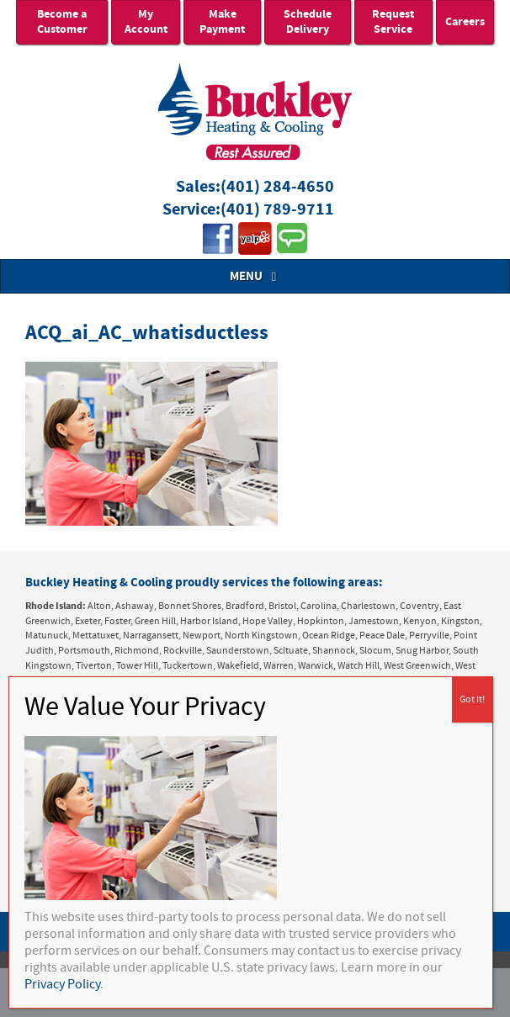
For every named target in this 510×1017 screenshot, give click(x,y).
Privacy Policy (62, 984)
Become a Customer (62, 22)
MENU (255, 276)
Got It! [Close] (472, 699)
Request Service (393, 22)
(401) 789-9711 (277, 210)
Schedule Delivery (308, 22)
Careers (465, 21)
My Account (146, 22)
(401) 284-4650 (277, 187)
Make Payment (222, 22)
